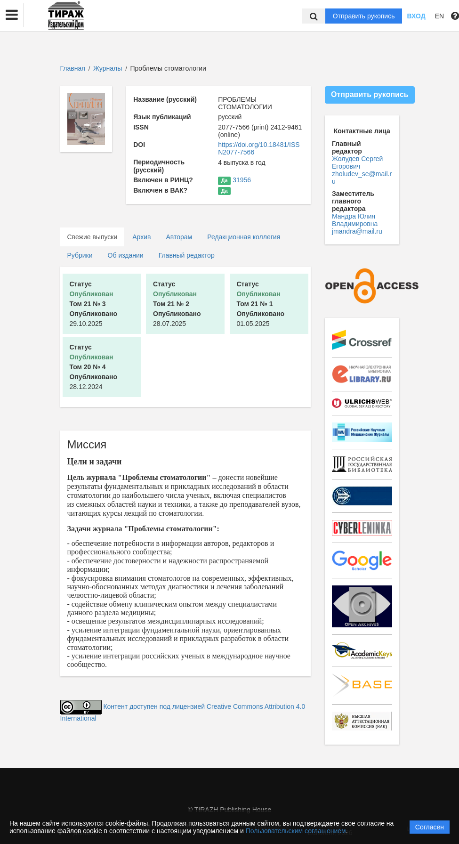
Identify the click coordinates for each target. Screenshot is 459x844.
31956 (242, 180)
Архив (141, 237)
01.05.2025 (261, 303)
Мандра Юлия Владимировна (355, 219)
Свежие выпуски (92, 237)
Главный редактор (187, 255)
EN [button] (439, 16)
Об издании (126, 255)
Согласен (429, 827)
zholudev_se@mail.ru (362, 177)
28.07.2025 (177, 303)
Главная (72, 68)
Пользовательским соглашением (296, 831)
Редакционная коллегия (243, 237)
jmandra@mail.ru (357, 231)
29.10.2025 (94, 303)
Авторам (179, 237)
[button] (12, 15)
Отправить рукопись (364, 16)
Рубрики (80, 255)
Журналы (107, 68)
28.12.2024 (94, 366)
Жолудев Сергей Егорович (357, 162)
